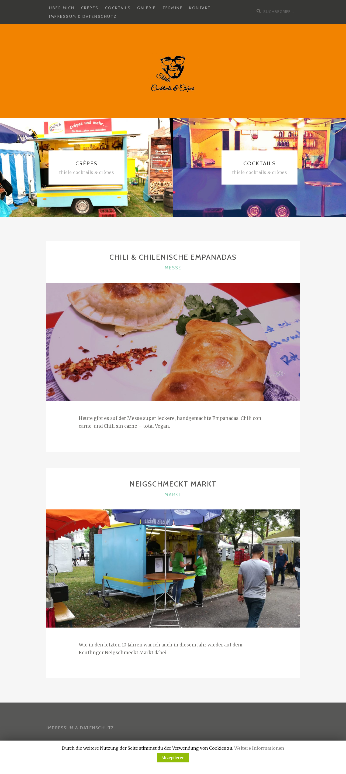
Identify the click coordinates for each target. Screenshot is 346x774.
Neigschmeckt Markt (173, 484)
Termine (172, 7)
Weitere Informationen (259, 748)
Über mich (62, 7)
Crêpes (90, 7)
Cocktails (118, 7)
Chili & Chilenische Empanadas (173, 257)
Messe (173, 267)
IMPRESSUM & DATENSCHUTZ (80, 727)
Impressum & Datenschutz (83, 16)
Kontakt (200, 7)
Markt (173, 494)
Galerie (146, 7)
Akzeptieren (173, 757)
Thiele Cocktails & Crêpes (86, 172)
